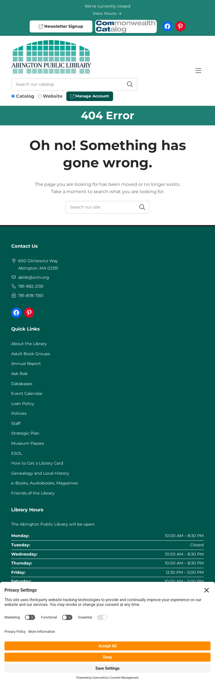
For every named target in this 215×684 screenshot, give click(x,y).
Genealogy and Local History (40, 473)
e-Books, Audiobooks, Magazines (44, 483)
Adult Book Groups (30, 353)
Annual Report (26, 363)
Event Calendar (27, 393)
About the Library (29, 343)
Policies (19, 413)
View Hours (107, 13)
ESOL (16, 453)
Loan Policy (22, 403)
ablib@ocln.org (33, 277)
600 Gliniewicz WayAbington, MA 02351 (38, 264)
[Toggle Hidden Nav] (198, 71)
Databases (21, 383)
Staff (15, 423)
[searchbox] (107, 207)
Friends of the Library (33, 493)
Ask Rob (19, 373)
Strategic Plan (25, 433)
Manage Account (90, 96)
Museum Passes (27, 443)
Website (52, 96)
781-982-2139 (30, 286)
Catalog (25, 96)
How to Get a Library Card (37, 463)
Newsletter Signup (61, 26)
